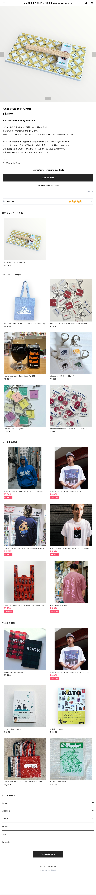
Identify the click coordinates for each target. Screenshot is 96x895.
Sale (4, 834)
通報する (90, 192)
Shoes (5, 826)
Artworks (6, 842)
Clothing (6, 811)
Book (4, 803)
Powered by (48, 870)
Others (5, 819)
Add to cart (48, 177)
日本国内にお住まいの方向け (48, 185)
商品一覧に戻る (48, 854)
